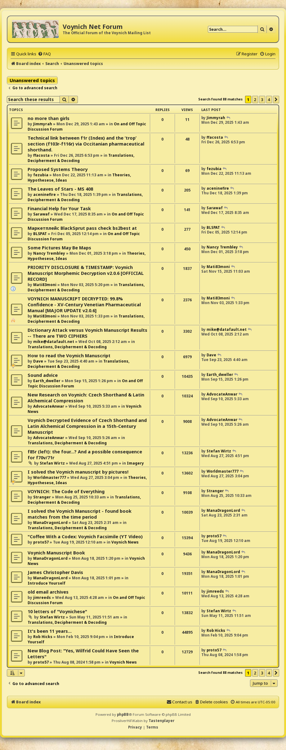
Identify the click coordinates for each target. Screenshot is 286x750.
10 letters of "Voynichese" (57, 611)
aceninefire (44, 194)
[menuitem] (44, 54)
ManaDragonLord (50, 522)
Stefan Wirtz (52, 463)
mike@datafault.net (53, 341)
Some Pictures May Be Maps (59, 248)
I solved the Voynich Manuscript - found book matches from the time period (80, 514)
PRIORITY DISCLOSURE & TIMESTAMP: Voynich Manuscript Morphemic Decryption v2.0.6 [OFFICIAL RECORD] (86, 273)
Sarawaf (41, 214)
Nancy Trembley (49, 253)
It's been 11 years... (50, 631)
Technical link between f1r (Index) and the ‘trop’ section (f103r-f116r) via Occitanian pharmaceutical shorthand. (86, 144)
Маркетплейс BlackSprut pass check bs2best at (82, 228)
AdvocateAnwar (48, 406)
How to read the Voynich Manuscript (69, 356)
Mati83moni (44, 284)
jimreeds (42, 597)
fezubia (40, 175)
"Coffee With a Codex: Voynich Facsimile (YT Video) (85, 536)
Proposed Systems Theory (57, 169)
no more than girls (48, 118)
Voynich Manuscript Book (56, 553)
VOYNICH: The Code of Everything (66, 491)
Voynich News (125, 542)
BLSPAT (40, 233)
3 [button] (262, 99)
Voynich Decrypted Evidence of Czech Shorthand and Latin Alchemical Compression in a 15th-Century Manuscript (87, 426)
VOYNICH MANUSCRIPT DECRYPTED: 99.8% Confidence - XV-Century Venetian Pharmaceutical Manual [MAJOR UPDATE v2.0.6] (84, 304)
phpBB (123, 714)
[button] (276, 99)
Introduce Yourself (46, 583)
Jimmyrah (42, 124)
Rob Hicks (42, 636)
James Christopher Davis (55, 572)
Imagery (135, 463)
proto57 (41, 542)
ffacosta (41, 155)
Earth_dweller (46, 380)
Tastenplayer (161, 720)
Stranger (42, 497)
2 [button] (255, 99)
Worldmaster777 (49, 477)
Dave (38, 361)
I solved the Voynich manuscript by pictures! (78, 472)
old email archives (48, 592)
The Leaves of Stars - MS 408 (60, 189)
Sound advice (43, 375)
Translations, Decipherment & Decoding (67, 347)
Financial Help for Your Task (59, 208)
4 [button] (269, 99)
